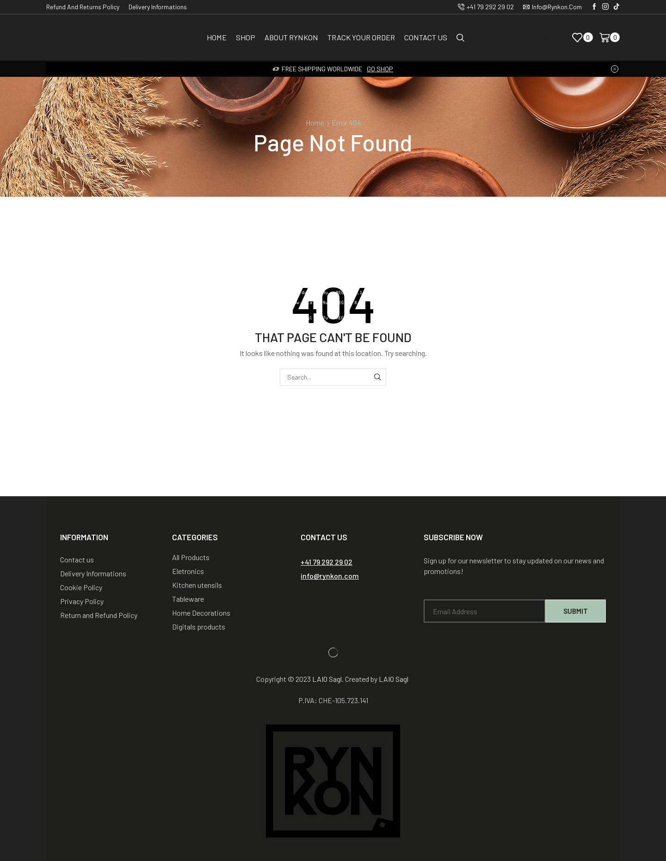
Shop (245, 37)
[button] (326, 562)
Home (217, 37)
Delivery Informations (158, 7)
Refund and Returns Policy (82, 7)
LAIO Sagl (327, 678)
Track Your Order (361, 37)
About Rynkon (291, 37)
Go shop (380, 69)
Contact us (425, 37)
